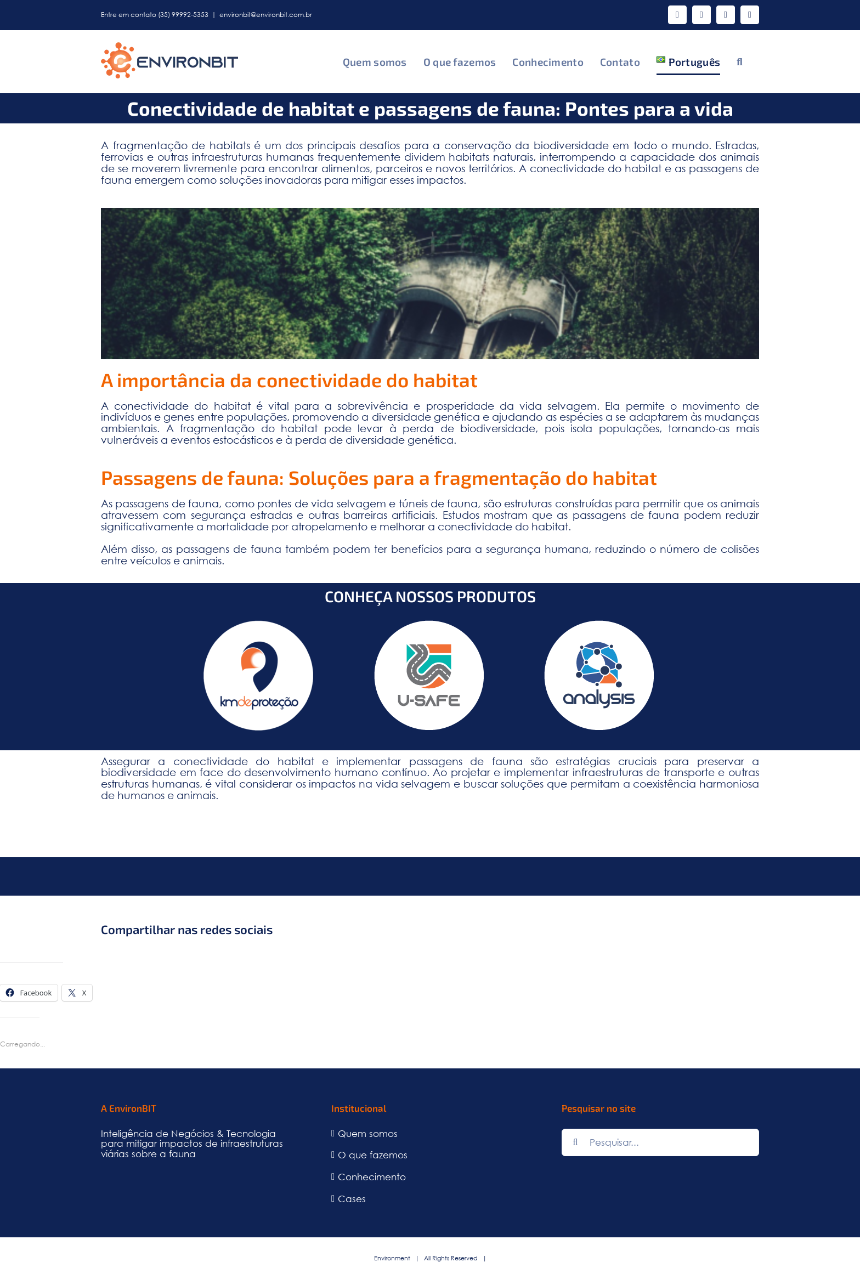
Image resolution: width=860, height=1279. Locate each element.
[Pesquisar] (575, 1142)
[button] (740, 61)
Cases (352, 1199)
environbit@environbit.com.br (265, 14)
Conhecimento (372, 1177)
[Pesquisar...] (660, 1142)
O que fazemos (373, 1155)
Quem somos (368, 1134)
